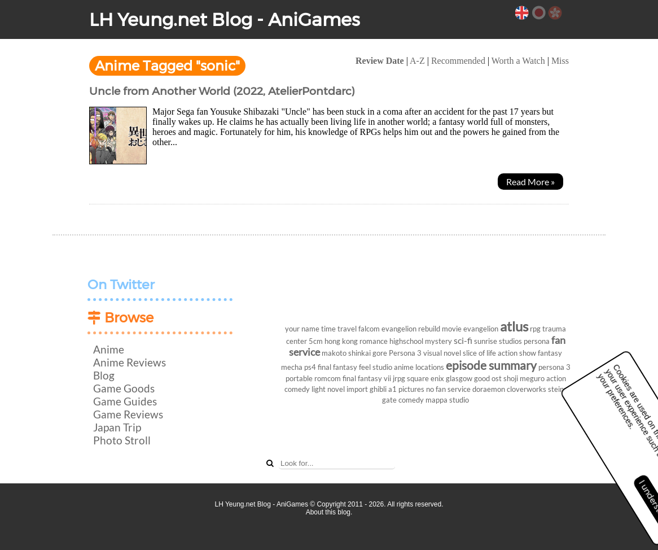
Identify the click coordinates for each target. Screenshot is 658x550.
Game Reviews (128, 414)
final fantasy (337, 367)
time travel (339, 328)
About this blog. (329, 512)
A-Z (417, 61)
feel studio (375, 367)
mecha (291, 367)
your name (302, 328)
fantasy (550, 352)
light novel (328, 389)
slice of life (479, 352)
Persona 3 (405, 352)
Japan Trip (117, 427)
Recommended (458, 61)
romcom (327, 378)
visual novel (442, 352)
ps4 (310, 367)
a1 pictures (406, 389)
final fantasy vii (367, 378)
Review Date (380, 61)
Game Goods (124, 388)
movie (452, 328)
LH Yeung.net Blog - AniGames (224, 19)
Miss (560, 61)
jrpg (399, 378)
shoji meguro (524, 378)
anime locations (419, 367)
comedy (411, 399)
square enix (425, 378)
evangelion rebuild (410, 328)
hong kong (341, 341)
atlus (514, 326)
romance (373, 341)
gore (379, 352)
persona (537, 341)
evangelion (480, 328)
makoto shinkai (346, 352)
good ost (488, 378)
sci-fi (463, 340)
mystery (438, 341)
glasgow (459, 378)
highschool (406, 341)
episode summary (491, 365)
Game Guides (125, 401)
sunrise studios (498, 341)
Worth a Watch (518, 61)
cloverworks (526, 389)
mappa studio (447, 399)
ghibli (378, 389)
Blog (104, 375)
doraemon (488, 389)
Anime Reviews (129, 362)
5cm (316, 341)
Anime (108, 349)
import (357, 389)
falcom (369, 328)
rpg (535, 328)
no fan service (448, 389)
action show (517, 352)
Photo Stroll (122, 440)
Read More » (530, 181)
